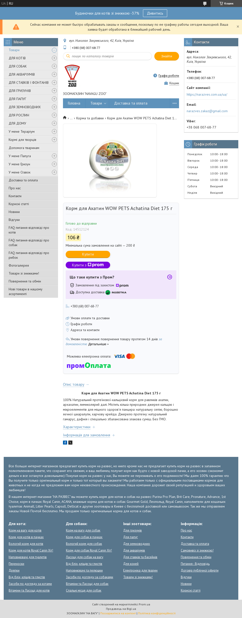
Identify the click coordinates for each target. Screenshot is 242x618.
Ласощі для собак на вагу (84, 557)
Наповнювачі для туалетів (28, 557)
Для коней (131, 564)
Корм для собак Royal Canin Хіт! (89, 550)
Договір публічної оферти (200, 570)
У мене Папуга (20, 156)
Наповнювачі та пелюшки (84, 570)
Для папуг (130, 537)
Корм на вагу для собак (83, 530)
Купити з (88, 265)
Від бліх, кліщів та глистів (27, 577)
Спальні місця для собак (83, 590)
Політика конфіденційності (157, 613)
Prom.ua (144, 604)
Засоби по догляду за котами (30, 584)
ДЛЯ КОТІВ (17, 58)
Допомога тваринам (24, 148)
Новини (14, 212)
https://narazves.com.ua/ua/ (207, 94)
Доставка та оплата (23, 180)
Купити (88, 254)
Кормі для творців (22, 139)
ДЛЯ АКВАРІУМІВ (22, 74)
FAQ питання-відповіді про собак (29, 242)
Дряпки (14, 570)
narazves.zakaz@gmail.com (207, 111)
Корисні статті (19, 204)
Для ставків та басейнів (140, 557)
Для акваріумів (134, 550)
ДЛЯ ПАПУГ (17, 99)
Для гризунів (132, 530)
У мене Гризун (19, 164)
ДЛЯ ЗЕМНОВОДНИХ (25, 107)
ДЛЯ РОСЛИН (19, 115)
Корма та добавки (90, 118)
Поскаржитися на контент (118, 613)
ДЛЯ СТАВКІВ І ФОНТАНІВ (29, 82)
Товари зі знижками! (24, 273)
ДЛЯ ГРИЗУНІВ (20, 90)
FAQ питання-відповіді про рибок (29, 255)
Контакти (15, 196)
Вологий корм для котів (26, 544)
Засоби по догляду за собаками (89, 577)
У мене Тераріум (22, 131)
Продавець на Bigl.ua (121, 609)
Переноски (16, 564)
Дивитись (155, 13)
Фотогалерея (19, 265)
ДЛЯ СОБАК (18, 66)
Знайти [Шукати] (166, 56)
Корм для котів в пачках (26, 537)
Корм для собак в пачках (84, 537)
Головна (74, 103)
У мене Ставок (19, 172)
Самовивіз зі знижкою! (197, 550)
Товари (14, 50)
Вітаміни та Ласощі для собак (87, 584)
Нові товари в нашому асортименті (25, 291)
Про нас (15, 188)
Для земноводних (136, 544)
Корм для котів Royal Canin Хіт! (31, 550)
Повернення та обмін (25, 281)
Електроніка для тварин (140, 570)
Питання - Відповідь (195, 564)
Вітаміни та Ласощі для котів (29, 590)
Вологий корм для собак (84, 544)
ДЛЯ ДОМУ (17, 123)
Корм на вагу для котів (25, 530)
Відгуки (14, 219)
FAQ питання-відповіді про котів (29, 229)
